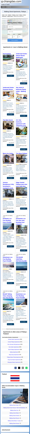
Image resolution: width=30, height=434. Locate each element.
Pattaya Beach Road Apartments (14, 357)
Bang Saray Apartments (14, 354)
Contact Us (8, 6)
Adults (14, 34)
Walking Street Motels (14, 413)
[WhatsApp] (26, 368)
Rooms (8, 34)
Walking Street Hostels (14, 415)
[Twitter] (19, 368)
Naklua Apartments (14, 352)
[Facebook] (15, 368)
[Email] (23, 368)
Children (19, 34)
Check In (8, 24)
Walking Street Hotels (14, 405)
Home (3, 6)
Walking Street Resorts (14, 418)
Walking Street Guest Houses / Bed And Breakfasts (14, 407)
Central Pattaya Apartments (14, 341)
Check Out (9, 29)
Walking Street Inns (14, 410)
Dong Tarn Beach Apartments (14, 359)
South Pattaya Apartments (13, 349)
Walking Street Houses (14, 423)
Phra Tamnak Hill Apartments (14, 344)
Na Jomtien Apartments (14, 347)
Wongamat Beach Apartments (14, 362)
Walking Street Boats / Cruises (14, 420)
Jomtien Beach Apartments (13, 339)
